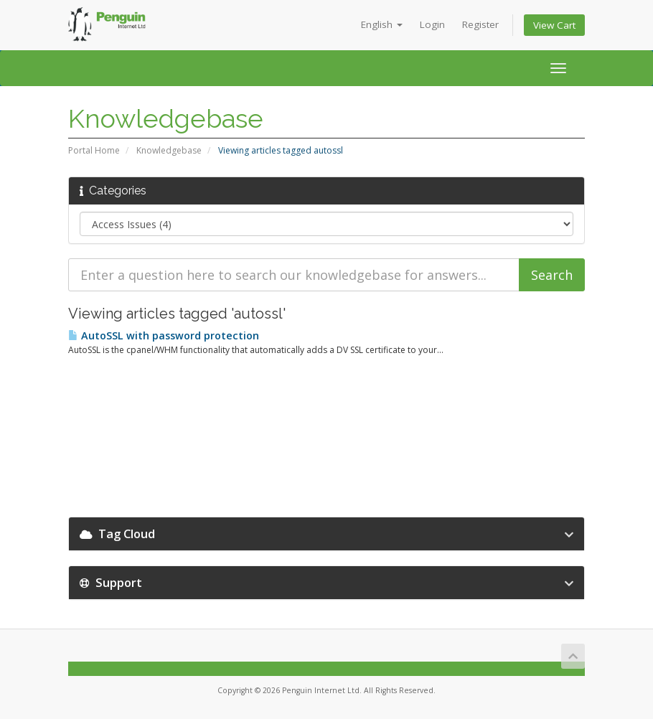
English (382, 24)
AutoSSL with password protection (163, 335)
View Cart (554, 25)
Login (432, 24)
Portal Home (94, 150)
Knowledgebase (169, 150)
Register (480, 24)
